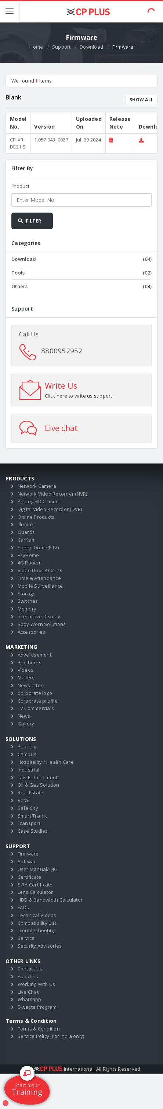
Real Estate (31, 792)
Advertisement (34, 654)
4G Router (29, 562)
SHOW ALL (141, 100)
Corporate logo (35, 693)
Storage (27, 593)
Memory (27, 608)
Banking (27, 746)
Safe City (28, 808)
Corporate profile (38, 700)
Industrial (29, 769)
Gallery (26, 723)
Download (91, 46)
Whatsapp (29, 999)
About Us (28, 976)
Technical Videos (37, 915)
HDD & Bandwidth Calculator (50, 899)
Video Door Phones (40, 570)
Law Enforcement (38, 777)
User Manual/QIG (38, 869)
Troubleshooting (37, 930)
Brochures (29, 662)
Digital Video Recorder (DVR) (50, 509)
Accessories (32, 632)
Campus (27, 754)
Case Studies (33, 831)
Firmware (28, 853)
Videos (26, 670)
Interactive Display (39, 616)
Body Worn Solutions (42, 624)
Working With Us (36, 984)
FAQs (23, 907)
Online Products (36, 517)
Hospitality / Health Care (46, 762)
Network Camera (37, 486)
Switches (28, 601)
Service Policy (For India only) (51, 1036)
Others (81, 286)
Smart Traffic (32, 815)
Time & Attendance (39, 578)
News (24, 716)
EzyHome (28, 555)
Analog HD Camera (39, 501)
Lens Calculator (35, 892)
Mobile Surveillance (40, 586)
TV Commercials (36, 708)
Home (36, 46)
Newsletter (30, 685)
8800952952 (62, 351)
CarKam (27, 539)
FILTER (29, 220)
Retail (24, 800)
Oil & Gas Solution (38, 784)
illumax (26, 524)
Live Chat (28, 992)
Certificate (29, 877)
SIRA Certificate (35, 884)
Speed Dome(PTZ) (38, 547)
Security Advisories (40, 945)
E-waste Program (37, 1007)
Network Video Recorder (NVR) (52, 493)
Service (26, 938)
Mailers (26, 677)
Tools (81, 272)
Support (61, 46)
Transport (29, 823)
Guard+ (26, 532)
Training (27, 1086)
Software (28, 861)
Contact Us (30, 968)
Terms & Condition (39, 1028)
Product (20, 186)
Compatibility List (37, 923)
